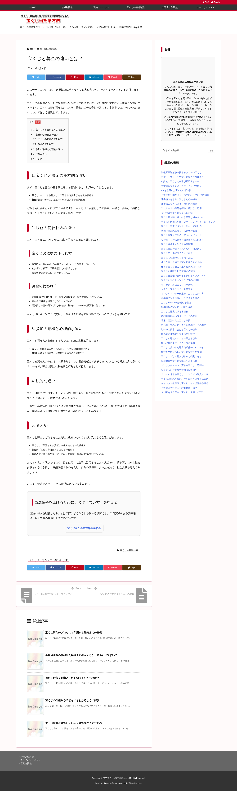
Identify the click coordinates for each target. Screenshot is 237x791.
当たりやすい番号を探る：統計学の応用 (181, 208)
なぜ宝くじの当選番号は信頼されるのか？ (182, 239)
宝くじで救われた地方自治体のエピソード (182, 347)
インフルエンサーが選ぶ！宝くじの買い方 (182, 293)
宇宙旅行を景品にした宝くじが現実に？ (181, 186)
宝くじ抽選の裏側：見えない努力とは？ (181, 248)
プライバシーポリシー (31, 760)
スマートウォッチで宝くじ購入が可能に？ (182, 177)
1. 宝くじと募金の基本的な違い (48, 129)
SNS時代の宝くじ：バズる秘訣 (177, 307)
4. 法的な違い (39, 154)
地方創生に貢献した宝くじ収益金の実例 (181, 352)
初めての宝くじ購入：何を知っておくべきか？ (72, 677)
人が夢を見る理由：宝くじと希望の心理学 (182, 392)
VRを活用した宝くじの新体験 (176, 190)
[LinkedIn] (94, 77)
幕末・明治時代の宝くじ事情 (175, 320)
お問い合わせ (27, 756)
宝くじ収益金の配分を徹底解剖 (177, 244)
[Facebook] (55, 77)
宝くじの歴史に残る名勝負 (174, 311)
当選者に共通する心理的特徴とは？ (179, 388)
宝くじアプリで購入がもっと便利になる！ (182, 356)
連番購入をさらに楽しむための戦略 (179, 199)
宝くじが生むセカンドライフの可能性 (180, 280)
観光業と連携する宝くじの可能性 (178, 334)
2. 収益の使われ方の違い (44, 134)
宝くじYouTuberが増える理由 (176, 302)
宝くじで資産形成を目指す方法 (177, 257)
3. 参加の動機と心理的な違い (47, 149)
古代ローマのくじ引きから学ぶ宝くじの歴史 (183, 325)
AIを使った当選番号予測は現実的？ (179, 370)
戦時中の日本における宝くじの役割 (179, 329)
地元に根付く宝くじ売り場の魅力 (178, 343)
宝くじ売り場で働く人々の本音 (177, 253)
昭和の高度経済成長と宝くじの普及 (179, 316)
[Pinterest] (75, 77)
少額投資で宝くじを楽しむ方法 (177, 213)
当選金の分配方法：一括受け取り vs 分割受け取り (186, 195)
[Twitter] (36, 77)
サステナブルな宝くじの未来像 (177, 284)
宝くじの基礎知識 (48, 49)
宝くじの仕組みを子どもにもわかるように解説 (72, 700)
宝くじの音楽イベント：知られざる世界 (181, 226)
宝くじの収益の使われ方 (48, 139)
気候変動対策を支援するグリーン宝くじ (181, 172)
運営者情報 (26, 763)
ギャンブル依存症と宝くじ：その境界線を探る (184, 383)
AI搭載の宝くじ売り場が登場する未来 (180, 181)
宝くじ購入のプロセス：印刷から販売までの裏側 (73, 632)
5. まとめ (36, 159)
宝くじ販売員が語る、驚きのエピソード (181, 235)
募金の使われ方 (43, 144)
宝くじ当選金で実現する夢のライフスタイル (183, 275)
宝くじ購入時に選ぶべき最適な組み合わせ (182, 217)
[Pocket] (112, 77)
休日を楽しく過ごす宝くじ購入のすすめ (181, 262)
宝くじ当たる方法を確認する (84, 528)
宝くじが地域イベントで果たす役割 (179, 338)
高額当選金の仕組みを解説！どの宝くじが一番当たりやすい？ (81, 655)
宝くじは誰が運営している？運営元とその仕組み (73, 723)
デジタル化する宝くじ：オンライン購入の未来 (184, 374)
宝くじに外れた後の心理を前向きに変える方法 (184, 379)
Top (31, 49)
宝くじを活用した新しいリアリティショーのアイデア (188, 222)
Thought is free (135, 783)
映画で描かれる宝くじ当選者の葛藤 (179, 230)
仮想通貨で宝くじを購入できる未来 (179, 361)
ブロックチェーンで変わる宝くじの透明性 (182, 365)
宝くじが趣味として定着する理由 (178, 271)
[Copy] (131, 77)
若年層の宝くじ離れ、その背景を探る (180, 298)
